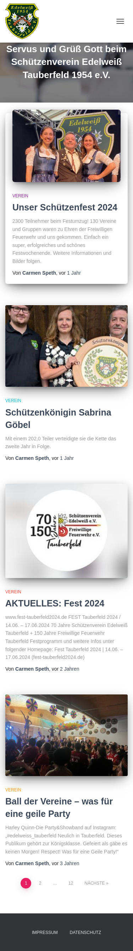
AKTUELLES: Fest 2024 (54, 603)
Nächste (94, 883)
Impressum (45, 932)
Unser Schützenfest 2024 (64, 207)
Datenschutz (85, 932)
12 (70, 883)
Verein (20, 195)
